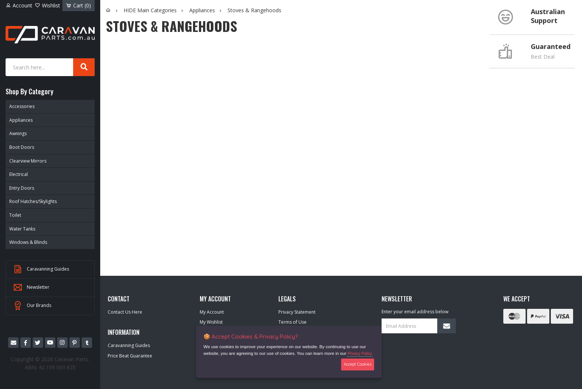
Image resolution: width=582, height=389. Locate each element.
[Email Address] (419, 325)
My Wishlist (211, 322)
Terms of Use (292, 322)
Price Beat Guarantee (130, 356)
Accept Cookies (358, 364)
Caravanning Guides (41, 269)
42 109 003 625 (57, 367)
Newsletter (31, 287)
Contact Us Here (125, 312)
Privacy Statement (296, 312)
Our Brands (32, 305)
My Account (212, 312)
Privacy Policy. (360, 353)
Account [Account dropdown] (19, 5)
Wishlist (47, 5)
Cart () (78, 5)
